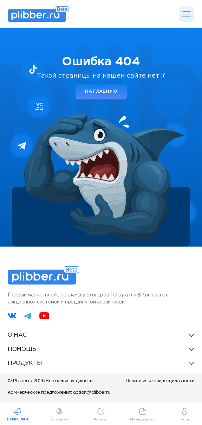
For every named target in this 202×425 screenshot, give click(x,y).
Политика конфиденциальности (160, 381)
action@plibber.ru (91, 392)
